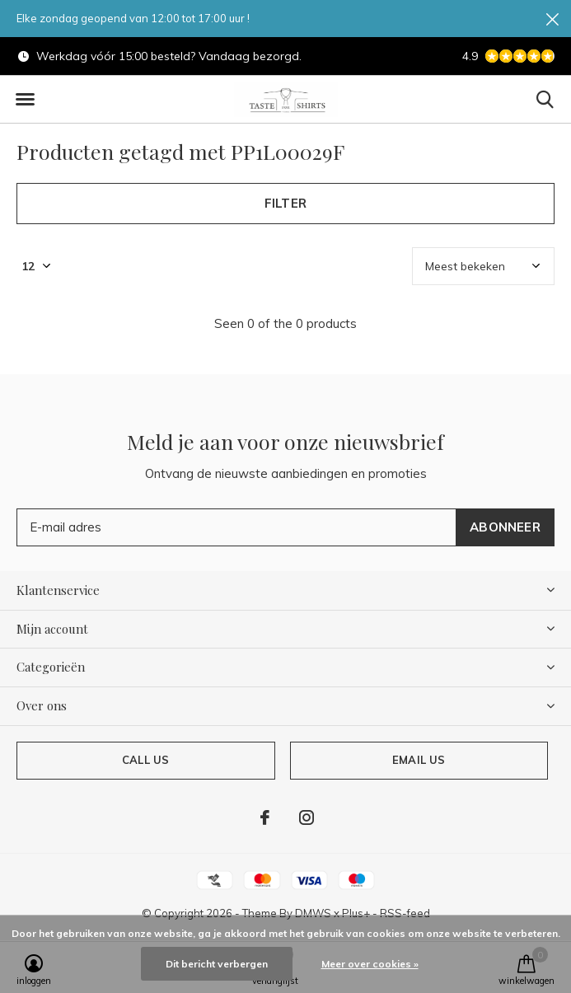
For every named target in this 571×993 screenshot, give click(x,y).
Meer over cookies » (370, 964)
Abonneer (505, 527)
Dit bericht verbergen (217, 964)
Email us (418, 759)
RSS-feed (405, 913)
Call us (145, 759)
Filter (285, 203)
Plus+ (356, 913)
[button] (24, 100)
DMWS (313, 913)
